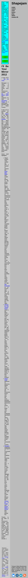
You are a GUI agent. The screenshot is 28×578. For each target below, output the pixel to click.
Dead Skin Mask (5, 173)
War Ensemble (7, 285)
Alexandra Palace (4, 101)
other (13, 15)
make (13, 7)
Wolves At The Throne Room (6, 306)
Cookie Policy (5, 41)
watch (14, 9)
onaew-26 (15, 17)
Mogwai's (6, 446)
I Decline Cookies (5, 61)
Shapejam (19, 3)
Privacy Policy (5, 51)
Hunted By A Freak (6, 502)
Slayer (7, 113)
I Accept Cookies (5, 57)
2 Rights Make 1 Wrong (6, 507)
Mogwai (3, 119)
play (13, 14)
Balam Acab (6, 379)
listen (13, 12)
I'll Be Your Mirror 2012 (5, 94)
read (13, 10)
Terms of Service (5, 575)
